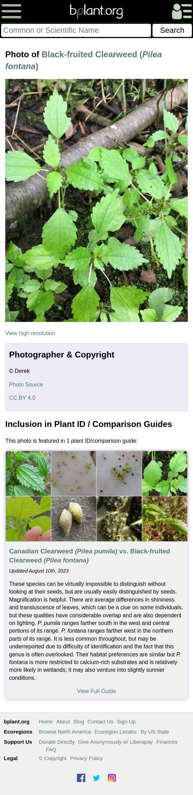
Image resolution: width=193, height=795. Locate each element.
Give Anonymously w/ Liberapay (115, 742)
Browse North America (65, 732)
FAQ (51, 749)
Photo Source (26, 385)
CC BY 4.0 (22, 398)
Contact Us (100, 721)
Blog (78, 721)
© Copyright (52, 758)
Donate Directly (57, 742)
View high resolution (30, 333)
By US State (155, 732)
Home (46, 721)
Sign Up (126, 721)
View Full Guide (96, 691)
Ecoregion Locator (115, 732)
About (63, 721)
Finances (167, 742)
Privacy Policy (86, 758)
